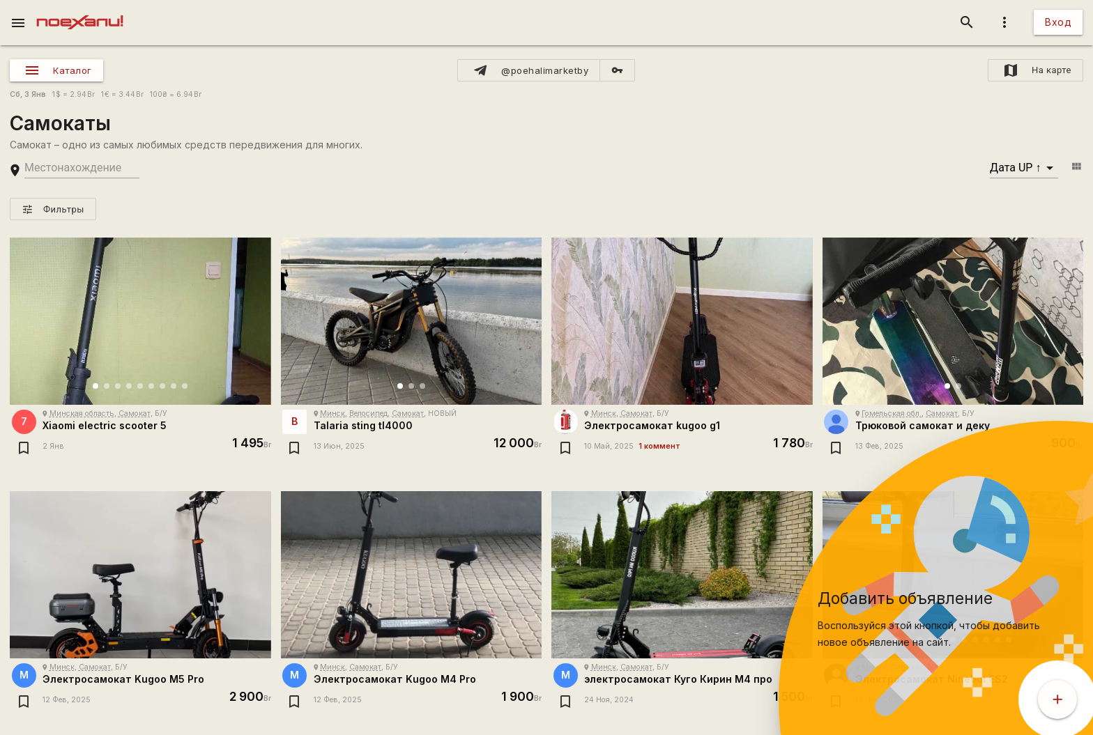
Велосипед (368, 413)
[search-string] (81, 168)
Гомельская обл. (892, 413)
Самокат (135, 413)
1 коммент (659, 446)
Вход (1058, 22)
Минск (332, 413)
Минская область (81, 413)
